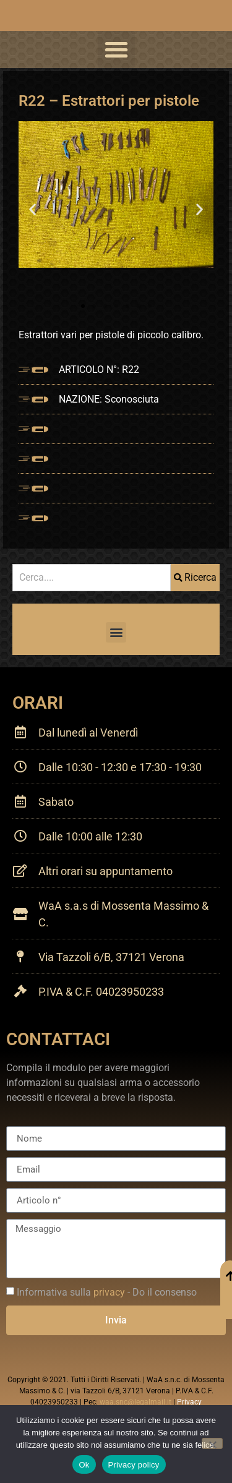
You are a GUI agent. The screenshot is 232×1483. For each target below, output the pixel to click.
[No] (212, 1443)
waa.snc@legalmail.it (135, 1402)
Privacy (189, 1402)
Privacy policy (134, 1464)
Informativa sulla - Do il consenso (107, 1292)
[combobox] (91, 577)
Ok (84, 1464)
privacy (109, 1292)
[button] (116, 49)
